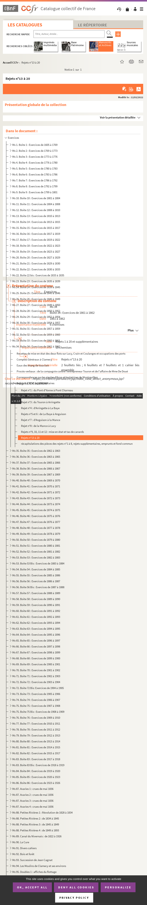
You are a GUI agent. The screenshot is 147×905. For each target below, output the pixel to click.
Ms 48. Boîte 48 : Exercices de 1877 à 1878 (36, 528)
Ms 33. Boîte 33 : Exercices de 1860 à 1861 (36, 340)
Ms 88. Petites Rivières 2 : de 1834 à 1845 (35, 818)
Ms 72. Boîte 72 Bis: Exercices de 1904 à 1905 (38, 688)
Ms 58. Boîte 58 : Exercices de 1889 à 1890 (36, 599)
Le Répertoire (92, 25)
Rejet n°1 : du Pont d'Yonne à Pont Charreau (47, 390)
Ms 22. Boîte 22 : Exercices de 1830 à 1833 (36, 269)
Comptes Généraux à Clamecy (34, 359)
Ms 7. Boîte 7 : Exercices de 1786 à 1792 (34, 180)
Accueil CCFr (10, 62)
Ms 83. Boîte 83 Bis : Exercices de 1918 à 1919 (38, 765)
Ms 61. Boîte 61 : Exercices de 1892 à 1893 (36, 617)
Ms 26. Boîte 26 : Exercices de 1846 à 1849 (36, 299)
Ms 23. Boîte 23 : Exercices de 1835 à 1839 (36, 281)
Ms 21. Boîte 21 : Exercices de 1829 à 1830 (36, 263)
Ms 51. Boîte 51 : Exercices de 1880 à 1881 (36, 545)
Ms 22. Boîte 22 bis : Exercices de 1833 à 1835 (38, 275)
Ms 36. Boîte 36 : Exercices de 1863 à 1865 (36, 456)
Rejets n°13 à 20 (30, 437)
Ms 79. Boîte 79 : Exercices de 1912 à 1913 (36, 735)
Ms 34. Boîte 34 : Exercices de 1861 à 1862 (36, 346)
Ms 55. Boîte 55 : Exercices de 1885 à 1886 (36, 575)
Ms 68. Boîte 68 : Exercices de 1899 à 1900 (36, 658)
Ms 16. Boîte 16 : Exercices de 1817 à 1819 (36, 234)
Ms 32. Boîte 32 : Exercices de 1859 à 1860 (36, 334)
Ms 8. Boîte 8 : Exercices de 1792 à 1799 (34, 186)
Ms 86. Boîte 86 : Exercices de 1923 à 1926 (36, 783)
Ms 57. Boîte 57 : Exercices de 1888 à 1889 (36, 593)
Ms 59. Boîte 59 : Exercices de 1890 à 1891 (36, 605)
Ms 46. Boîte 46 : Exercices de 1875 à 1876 (36, 516)
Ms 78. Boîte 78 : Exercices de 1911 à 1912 (36, 729)
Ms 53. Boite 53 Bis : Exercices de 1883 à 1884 (38, 563)
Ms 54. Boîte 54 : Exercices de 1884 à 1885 (36, 569)
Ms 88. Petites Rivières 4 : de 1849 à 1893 (35, 830)
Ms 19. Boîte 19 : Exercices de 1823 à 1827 (36, 251)
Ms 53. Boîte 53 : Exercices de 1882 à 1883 (36, 557)
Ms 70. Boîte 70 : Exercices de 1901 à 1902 (36, 670)
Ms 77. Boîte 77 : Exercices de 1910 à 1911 (36, 723)
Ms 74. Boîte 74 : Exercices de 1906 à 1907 (36, 700)
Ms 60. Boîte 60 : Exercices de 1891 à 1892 (36, 611)
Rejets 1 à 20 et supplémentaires (35, 383)
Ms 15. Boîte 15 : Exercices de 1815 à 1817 (36, 228)
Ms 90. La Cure (20, 842)
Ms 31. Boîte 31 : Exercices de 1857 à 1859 (36, 328)
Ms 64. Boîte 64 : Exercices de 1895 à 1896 (36, 634)
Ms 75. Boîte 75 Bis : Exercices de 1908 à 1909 (38, 711)
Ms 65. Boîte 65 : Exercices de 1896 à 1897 (36, 640)
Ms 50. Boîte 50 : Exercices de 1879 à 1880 (36, 539)
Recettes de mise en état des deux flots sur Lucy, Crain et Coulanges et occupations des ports (71, 353)
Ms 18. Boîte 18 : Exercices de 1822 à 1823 (36, 245)
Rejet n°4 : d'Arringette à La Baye (40, 408)
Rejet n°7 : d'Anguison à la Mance (40, 420)
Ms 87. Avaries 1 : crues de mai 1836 (32, 789)
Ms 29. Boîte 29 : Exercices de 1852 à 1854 (36, 317)
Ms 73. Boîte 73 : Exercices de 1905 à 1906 (36, 694)
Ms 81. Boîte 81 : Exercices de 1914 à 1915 (36, 747)
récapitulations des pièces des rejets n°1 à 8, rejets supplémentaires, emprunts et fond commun (77, 443)
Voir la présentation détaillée (118, 117)
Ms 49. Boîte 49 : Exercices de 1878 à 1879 (36, 534)
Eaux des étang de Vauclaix (33, 365)
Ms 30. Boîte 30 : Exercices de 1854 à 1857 (36, 322)
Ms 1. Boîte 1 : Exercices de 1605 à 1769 (34, 145)
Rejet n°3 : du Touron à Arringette (40, 402)
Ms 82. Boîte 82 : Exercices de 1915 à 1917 (36, 753)
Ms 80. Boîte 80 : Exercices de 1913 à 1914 (36, 741)
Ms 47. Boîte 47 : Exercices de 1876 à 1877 (36, 522)
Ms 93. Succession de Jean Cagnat (32, 860)
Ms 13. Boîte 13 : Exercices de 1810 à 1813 (36, 216)
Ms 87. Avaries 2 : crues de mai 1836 (32, 795)
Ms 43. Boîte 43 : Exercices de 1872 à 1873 (36, 498)
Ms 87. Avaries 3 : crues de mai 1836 (32, 800)
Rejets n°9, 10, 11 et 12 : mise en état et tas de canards (52, 432)
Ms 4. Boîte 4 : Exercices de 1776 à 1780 (34, 162)
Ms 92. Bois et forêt (23, 854)
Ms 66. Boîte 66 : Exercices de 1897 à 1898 (36, 646)
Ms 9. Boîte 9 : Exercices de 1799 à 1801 (34, 192)
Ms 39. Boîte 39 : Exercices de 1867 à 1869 (36, 474)
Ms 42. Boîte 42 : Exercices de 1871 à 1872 (36, 492)
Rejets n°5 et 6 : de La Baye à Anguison (43, 414)
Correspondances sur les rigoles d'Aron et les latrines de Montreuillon (57, 377)
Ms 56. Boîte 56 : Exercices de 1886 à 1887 (36, 581)
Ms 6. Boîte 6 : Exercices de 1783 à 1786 (34, 174)
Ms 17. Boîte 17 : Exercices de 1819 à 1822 (36, 239)
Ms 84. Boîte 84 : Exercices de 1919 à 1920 (36, 771)
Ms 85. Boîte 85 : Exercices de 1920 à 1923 (36, 777)
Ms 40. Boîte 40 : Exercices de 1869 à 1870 (36, 480)
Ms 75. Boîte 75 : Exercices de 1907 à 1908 (36, 706)
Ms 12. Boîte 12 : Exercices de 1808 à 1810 (36, 210)
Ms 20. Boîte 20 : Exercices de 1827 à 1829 (36, 257)
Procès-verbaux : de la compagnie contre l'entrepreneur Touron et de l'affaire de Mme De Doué (72, 371)
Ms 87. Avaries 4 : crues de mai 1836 (32, 806)
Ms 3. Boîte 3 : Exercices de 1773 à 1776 (34, 156)
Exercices (13, 137)
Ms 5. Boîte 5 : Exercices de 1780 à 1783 (34, 168)
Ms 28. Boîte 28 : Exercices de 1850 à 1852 (36, 311)
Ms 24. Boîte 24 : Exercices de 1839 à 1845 (36, 287)
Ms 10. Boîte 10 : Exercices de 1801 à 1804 (36, 198)
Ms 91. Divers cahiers (24, 848)
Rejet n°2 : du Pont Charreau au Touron (44, 396)
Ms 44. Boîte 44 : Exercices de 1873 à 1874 (36, 504)
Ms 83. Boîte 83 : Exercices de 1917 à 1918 (36, 759)
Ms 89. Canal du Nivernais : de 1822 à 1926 (36, 836)
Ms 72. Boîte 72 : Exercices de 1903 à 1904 (36, 682)
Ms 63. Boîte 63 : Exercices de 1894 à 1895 (36, 628)
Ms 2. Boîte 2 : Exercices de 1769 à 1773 (34, 150)
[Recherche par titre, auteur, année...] (69, 34)
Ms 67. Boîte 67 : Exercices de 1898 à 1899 (36, 652)
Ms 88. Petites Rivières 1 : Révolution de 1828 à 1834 (42, 812)
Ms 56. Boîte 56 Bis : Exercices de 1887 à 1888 (38, 587)
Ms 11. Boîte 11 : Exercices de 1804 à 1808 (36, 204)
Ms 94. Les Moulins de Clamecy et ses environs (39, 866)
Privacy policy (74, 897)
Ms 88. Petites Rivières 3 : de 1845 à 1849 (35, 824)
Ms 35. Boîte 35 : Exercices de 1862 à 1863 (36, 450)
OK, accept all (32, 887)
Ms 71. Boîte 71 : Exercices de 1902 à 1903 (36, 676)
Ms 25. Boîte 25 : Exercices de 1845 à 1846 (36, 293)
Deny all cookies (76, 887)
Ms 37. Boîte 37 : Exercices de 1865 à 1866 (36, 462)
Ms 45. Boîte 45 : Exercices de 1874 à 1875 (36, 510)
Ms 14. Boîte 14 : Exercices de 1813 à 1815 (36, 222)
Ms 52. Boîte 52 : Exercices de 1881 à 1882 (36, 551)
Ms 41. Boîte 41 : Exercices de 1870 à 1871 (36, 486)
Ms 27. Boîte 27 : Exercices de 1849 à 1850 (36, 305)
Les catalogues (25, 25)
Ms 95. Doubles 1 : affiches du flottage (34, 872)
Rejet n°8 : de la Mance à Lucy (38, 426)
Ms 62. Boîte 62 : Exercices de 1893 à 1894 (36, 623)
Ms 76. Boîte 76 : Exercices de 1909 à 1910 (36, 717)
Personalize (118, 887)
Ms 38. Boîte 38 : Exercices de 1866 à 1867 (36, 468)
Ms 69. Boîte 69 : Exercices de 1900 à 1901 (36, 664)
